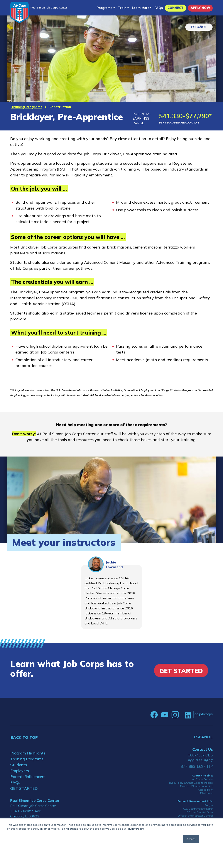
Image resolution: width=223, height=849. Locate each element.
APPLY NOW (200, 8)
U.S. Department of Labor (198, 808)
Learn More (140, 8)
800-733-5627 (200, 760)
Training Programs (26, 107)
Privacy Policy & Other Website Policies (190, 782)
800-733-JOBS (200, 755)
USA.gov (208, 805)
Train (122, 8)
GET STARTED (24, 788)
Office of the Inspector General (195, 815)
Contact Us (202, 749)
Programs (104, 8)
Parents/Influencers (27, 776)
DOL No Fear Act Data (199, 812)
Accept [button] (190, 839)
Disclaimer (206, 793)
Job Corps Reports (202, 779)
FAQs (159, 8)
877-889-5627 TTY (197, 766)
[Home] (19, 12)
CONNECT (175, 8)
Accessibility (205, 789)
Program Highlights (28, 753)
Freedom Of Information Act (196, 786)
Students (18, 764)
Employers (19, 770)
